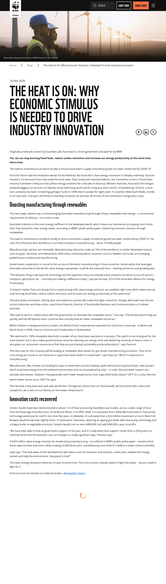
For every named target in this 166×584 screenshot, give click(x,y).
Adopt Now (124, 5)
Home (13, 65)
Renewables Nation (75, 473)
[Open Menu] (153, 5)
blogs (30, 65)
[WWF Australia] (15, 9)
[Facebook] (139, 132)
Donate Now (141, 5)
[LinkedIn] (146, 132)
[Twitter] (153, 132)
